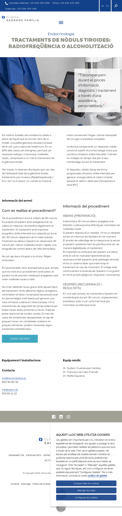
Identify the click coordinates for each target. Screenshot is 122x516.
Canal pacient (20, 338)
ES (103, 6)
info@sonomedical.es (14, 378)
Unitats (47, 455)
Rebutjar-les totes (86, 490)
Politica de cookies (41, 483)
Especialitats (33, 455)
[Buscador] (115, 5)
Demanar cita (16, 455)
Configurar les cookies (86, 497)
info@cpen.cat (10, 389)
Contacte (15, 483)
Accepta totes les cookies (86, 483)
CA (107, 6)
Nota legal (26, 483)
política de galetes (97, 475)
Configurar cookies (62, 509)
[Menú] (61, 23)
